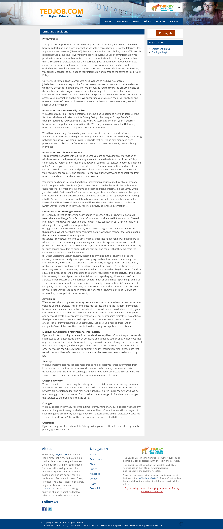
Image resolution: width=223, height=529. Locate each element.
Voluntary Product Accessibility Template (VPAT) (105, 525)
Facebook (44, 509)
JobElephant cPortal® (148, 478)
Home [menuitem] (93, 454)
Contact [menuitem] (94, 478)
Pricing (147, 21)
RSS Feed (48, 525)
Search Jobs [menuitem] (96, 459)
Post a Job (165, 33)
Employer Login (159, 52)
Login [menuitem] (93, 483)
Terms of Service (154, 525)
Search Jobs (122, 21)
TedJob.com (61, 454)
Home (108, 21)
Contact (174, 21)
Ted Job (62, 522)
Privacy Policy (136, 525)
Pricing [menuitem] (93, 469)
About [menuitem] (93, 464)
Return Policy (61, 525)
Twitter (50, 509)
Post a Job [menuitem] (95, 488)
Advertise (160, 21)
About (136, 21)
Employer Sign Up (161, 48)
